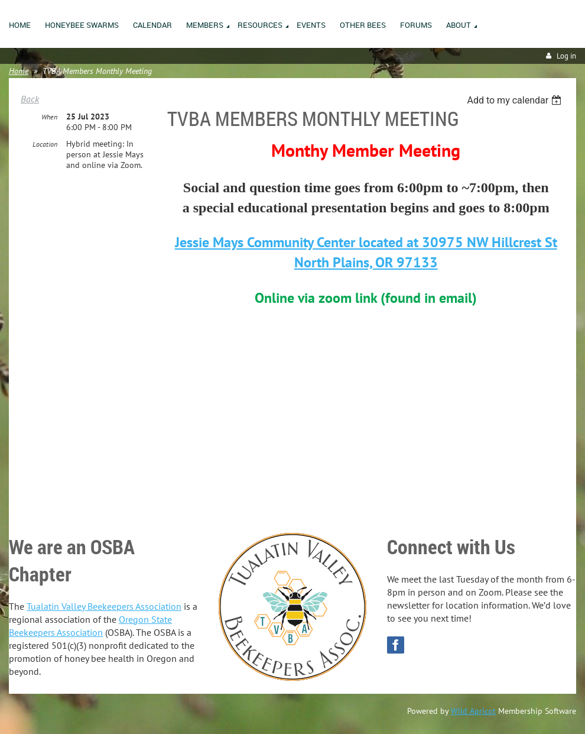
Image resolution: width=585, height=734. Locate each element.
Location (44, 144)
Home (18, 71)
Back (30, 99)
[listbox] (515, 100)
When (49, 116)
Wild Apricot (473, 711)
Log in (566, 56)
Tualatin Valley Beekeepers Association (104, 606)
